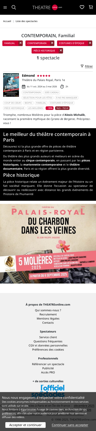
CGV (31, 345)
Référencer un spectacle (48, 364)
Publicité (48, 368)
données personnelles (53, 345)
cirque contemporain (40, 160)
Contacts (48, 322)
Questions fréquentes (48, 341)
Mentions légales (48, 318)
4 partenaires (28, 409)
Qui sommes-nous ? (48, 310)
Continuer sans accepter (70, 425)
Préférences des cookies (48, 349)
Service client (48, 337)
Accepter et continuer (25, 425)
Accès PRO (48, 372)
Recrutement (48, 314)
